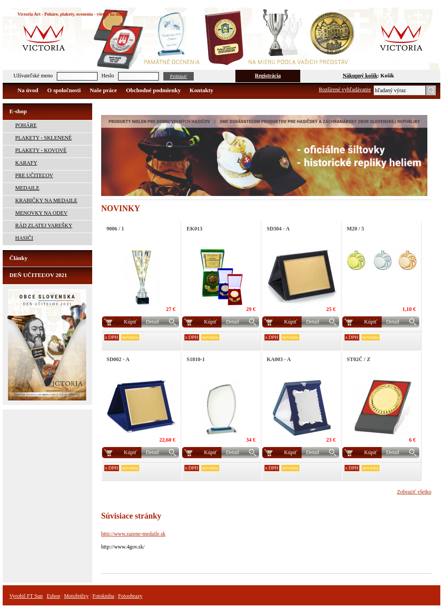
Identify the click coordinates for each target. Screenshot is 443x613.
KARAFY (26, 163)
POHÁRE (26, 125)
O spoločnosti (64, 90)
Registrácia (268, 75)
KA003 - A (279, 359)
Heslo (108, 75)
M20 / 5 (355, 229)
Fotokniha (104, 596)
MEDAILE (27, 188)
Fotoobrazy (130, 596)
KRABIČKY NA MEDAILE (46, 200)
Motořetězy (76, 596)
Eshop (53, 596)
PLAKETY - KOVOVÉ (41, 150)
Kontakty (201, 90)
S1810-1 (196, 359)
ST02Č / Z (359, 359)
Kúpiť (130, 322)
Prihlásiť (178, 76)
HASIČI (24, 238)
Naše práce (103, 90)
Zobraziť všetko (414, 492)
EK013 (194, 229)
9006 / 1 (115, 229)
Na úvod (27, 90)
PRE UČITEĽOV (34, 175)
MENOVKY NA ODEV (41, 213)
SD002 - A (117, 359)
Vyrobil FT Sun (26, 596)
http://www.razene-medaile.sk (133, 534)
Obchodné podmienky (153, 90)
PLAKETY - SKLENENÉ (43, 138)
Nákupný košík (360, 75)
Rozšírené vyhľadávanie (345, 89)
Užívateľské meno (33, 75)
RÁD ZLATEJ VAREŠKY (43, 225)
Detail (152, 322)
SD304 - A (278, 229)
